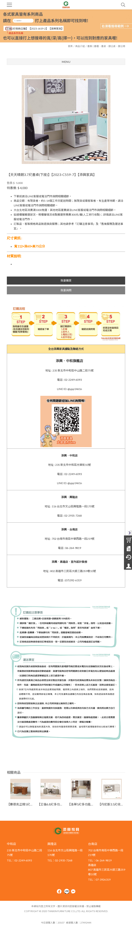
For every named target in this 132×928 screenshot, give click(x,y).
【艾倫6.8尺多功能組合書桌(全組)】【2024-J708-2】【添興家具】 (50, 804)
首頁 (70, 46)
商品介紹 (80, 46)
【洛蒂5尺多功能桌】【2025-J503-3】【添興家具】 (81, 804)
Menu (66, 61)
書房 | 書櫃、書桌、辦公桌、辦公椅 (106, 46)
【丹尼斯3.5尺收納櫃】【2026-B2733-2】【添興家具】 (111, 804)
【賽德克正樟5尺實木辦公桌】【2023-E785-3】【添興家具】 (20, 804)
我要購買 (66, 280)
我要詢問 (66, 290)
